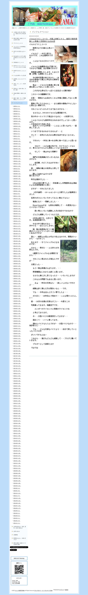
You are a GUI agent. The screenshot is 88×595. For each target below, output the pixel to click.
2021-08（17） (17, 233)
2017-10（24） (17, 348)
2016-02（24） (17, 398)
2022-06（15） (17, 208)
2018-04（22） (17, 333)
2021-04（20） (17, 243)
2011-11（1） (16, 523)
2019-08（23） (17, 293)
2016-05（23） (17, 391)
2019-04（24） (17, 303)
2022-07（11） (17, 206)
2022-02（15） (17, 218)
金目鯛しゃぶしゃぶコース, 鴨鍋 (20, 79)
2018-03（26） (17, 336)
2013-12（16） (17, 463)
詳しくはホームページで (40, 174)
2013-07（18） (17, 475)
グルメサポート (37, 590)
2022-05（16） (17, 211)
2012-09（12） (17, 500)
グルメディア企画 (48, 590)
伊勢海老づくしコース (19, 62)
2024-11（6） (16, 136)
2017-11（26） (17, 346)
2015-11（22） (17, 406)
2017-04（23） (17, 363)
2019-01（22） (17, 311)
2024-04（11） (17, 153)
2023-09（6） (16, 171)
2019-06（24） (17, 298)
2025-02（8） (16, 128)
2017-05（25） (17, 361)
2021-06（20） (17, 238)
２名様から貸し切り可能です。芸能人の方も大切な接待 (20, 34)
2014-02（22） (17, 458)
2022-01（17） (17, 221)
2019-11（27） (17, 286)
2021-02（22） (17, 248)
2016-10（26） (17, 378)
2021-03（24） (17, 246)
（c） (43, 590)
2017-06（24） (17, 358)
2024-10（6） (16, 138)
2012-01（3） (16, 520)
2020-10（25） (17, 258)
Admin (66, 589)
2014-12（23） (17, 433)
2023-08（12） (17, 173)
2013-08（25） (17, 473)
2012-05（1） (16, 510)
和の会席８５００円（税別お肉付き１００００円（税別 (20, 58)
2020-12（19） (17, 253)
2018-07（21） (17, 326)
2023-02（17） (17, 188)
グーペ (62, 589)
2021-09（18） (17, 231)
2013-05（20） (17, 480)
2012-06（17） (17, 508)
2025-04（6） (16, 123)
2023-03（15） (17, 186)
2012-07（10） (17, 505)
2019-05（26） (17, 301)
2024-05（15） (17, 151)
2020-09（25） (17, 261)
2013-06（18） (17, 478)
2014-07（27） (17, 445)
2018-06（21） (17, 328)
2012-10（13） (17, 498)
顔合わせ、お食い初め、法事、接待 (20, 89)
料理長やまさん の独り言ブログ (20, 539)
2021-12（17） (17, 223)
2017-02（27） (17, 368)
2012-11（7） (16, 495)
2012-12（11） (17, 493)
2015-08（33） (17, 413)
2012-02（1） (16, 518)
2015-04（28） (17, 423)
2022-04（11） (17, 213)
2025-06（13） (17, 118)
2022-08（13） (17, 203)
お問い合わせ (17, 531)
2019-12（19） (17, 283)
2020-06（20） (17, 268)
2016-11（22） (17, 376)
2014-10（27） (17, 438)
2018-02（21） (17, 338)
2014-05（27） (17, 450)
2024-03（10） (17, 156)
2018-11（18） (17, 316)
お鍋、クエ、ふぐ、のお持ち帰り (20, 84)
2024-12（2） (16, 133)
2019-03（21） (17, 306)
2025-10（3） (16, 108)
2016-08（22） (17, 383)
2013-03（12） (17, 485)
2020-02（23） (17, 278)
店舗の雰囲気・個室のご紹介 (20, 94)
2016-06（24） (17, 388)
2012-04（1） (16, 513)
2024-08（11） (17, 143)
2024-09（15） (17, 141)
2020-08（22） (17, 263)
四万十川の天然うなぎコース (20, 52)
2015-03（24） (17, 426)
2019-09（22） (17, 291)
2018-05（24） (17, 331)
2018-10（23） (17, 318)
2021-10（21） (17, 228)
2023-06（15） (17, 178)
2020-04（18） (17, 273)
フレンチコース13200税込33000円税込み (20, 47)
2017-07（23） (17, 356)
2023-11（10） (17, 166)
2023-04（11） (17, 183)
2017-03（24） (17, 366)
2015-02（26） (17, 428)
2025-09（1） (16, 111)
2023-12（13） (17, 163)
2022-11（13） (17, 196)
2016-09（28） (17, 381)
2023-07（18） (17, 176)
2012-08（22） (17, 503)
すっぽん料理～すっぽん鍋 (20, 75)
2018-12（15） (17, 313)
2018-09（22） (17, 321)
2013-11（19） (17, 465)
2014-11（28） (17, 435)
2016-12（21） (17, 373)
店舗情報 (16, 534)
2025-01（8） (16, 131)
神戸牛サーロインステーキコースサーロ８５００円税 (20, 66)
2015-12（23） (17, 403)
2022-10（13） (17, 198)
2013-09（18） (17, 470)
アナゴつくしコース (18, 43)
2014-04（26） (17, 453)
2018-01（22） (17, 341)
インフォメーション (18, 102)
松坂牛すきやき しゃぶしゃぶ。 (20, 71)
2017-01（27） (17, 371)
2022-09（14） (17, 201)
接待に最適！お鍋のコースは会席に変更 (20, 39)
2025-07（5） (16, 116)
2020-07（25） (17, 266)
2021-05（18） (17, 241)
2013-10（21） (17, 468)
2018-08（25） (17, 323)
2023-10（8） (16, 168)
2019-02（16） (17, 308)
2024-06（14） (17, 148)
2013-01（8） (16, 490)
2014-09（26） (17, 440)
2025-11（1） (16, 106)
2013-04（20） (17, 483)
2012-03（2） (16, 515)
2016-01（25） (17, 401)
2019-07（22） (17, 296)
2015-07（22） (17, 416)
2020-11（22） (17, 256)
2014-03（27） (17, 455)
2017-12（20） (17, 343)
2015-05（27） (17, 421)
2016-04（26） (17, 393)
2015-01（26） (17, 430)
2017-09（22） (17, 351)
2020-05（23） (17, 271)
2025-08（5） (16, 113)
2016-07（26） (17, 386)
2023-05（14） (17, 181)
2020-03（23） (17, 276)
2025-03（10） (17, 126)
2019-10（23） (17, 288)
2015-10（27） (17, 408)
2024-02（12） (17, 158)
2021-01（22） (17, 251)
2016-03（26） (17, 396)
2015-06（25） (17, 418)
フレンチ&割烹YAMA (20, 590)
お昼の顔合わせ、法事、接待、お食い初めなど (20, 527)
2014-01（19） (17, 460)
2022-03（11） (17, 216)
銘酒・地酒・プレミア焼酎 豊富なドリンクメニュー (20, 99)
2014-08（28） (17, 443)
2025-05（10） (17, 121)
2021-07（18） (17, 236)
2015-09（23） (17, 411)
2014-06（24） (17, 448)
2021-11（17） (17, 226)
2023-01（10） (17, 191)
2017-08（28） (17, 353)
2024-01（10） (17, 161)
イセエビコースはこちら (39, 124)
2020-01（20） (17, 281)
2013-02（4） (16, 488)
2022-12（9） (16, 193)
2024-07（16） (17, 146)
